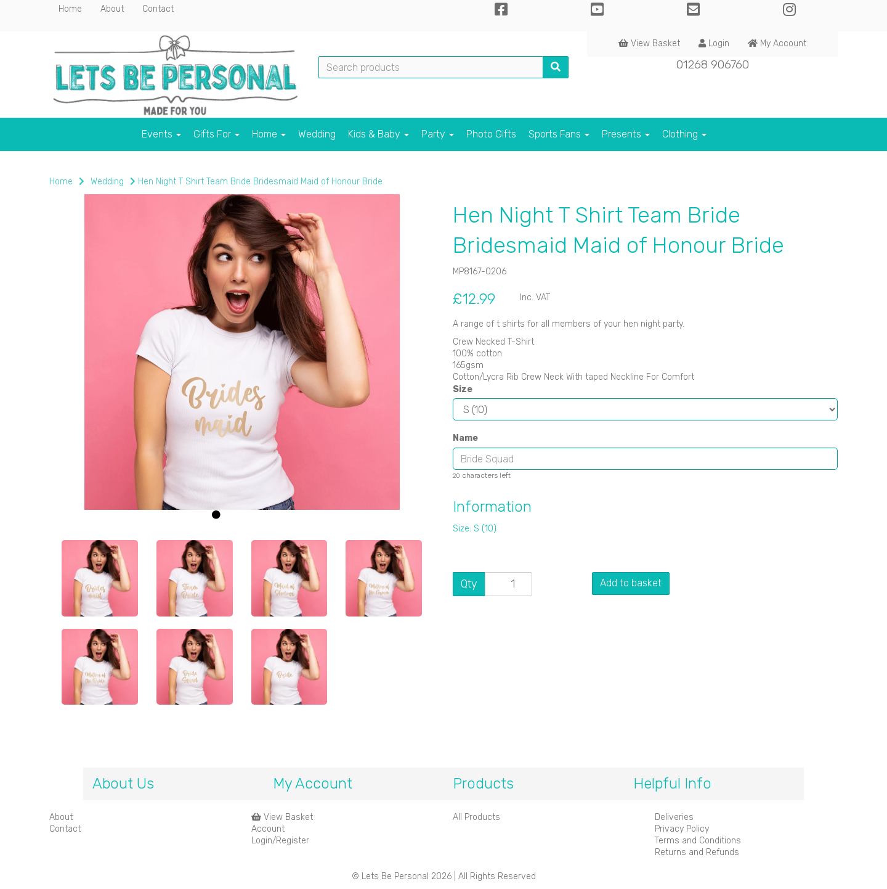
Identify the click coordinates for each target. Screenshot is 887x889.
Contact (158, 9)
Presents (626, 134)
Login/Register (280, 840)
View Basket (649, 43)
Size (462, 389)
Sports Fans (559, 134)
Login (714, 43)
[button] (84, 444)
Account (268, 829)
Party (437, 134)
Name (465, 438)
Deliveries (674, 817)
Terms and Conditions (698, 840)
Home (70, 9)
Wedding (317, 134)
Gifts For (216, 134)
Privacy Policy (682, 829)
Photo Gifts (491, 134)
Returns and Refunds (697, 852)
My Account (777, 43)
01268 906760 (712, 64)
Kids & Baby (378, 134)
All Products (476, 817)
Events (161, 134)
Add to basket (631, 583)
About (112, 9)
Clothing (684, 134)
